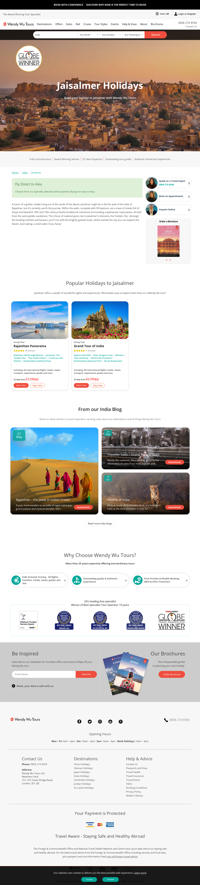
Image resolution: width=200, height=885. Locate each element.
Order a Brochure (168, 221)
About (143, 24)
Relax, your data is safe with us (35, 686)
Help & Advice (139, 759)
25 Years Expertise (92, 159)
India (25, 172)
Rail (78, 24)
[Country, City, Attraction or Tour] (55, 34)
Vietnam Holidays (83, 768)
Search (155, 34)
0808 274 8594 (187, 23)
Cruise (87, 24)
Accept (89, 879)
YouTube (110, 722)
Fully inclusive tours (40, 159)
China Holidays (82, 764)
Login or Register (185, 14)
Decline (110, 879)
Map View (37, 385)
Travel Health (133, 772)
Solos (69, 24)
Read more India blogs (100, 523)
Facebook (79, 722)
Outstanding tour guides (118, 159)
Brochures (157, 24)
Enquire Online (167, 209)
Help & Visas (129, 24)
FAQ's (129, 783)
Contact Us (191, 26)
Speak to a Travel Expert (172, 180)
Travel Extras (133, 779)
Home (15, 172)
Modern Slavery (134, 795)
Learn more (140, 872)
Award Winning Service (66, 159)
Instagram (100, 722)
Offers (59, 24)
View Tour (21, 385)
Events (115, 24)
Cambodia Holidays (84, 779)
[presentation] (166, 260)
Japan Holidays (82, 772)
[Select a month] (89, 34)
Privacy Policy (133, 791)
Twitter (90, 722)
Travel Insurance (135, 775)
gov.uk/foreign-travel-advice (122, 856)
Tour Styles (101, 24)
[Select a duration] (111, 34)
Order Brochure (171, 674)
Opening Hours (100, 734)
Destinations (44, 24)
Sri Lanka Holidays (84, 787)
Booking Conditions (136, 787)
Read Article (83, 507)
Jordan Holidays (82, 783)
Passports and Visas (136, 768)
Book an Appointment (171, 196)
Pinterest (121, 722)
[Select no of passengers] (133, 34)
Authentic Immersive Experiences (152, 159)
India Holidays (81, 775)
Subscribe (86, 674)
